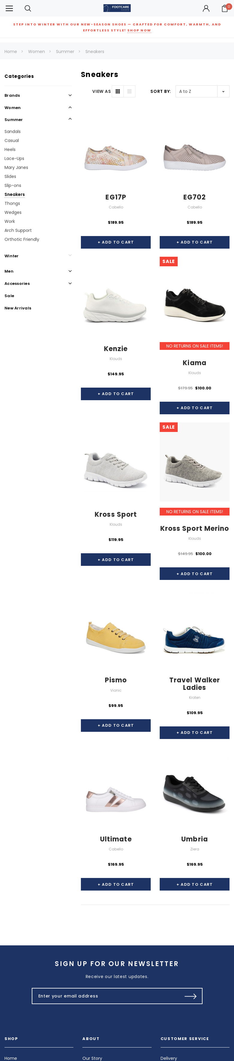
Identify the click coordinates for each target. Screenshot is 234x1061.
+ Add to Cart (116, 242)
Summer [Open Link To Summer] (13, 120)
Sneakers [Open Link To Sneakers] (14, 194)
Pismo (116, 680)
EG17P (115, 197)
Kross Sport (116, 514)
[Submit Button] (190, 996)
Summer (65, 52)
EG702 (194, 197)
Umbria (194, 839)
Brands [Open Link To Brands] (12, 95)
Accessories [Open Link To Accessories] (17, 283)
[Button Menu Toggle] (9, 8)
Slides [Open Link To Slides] (10, 176)
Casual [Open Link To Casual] (11, 140)
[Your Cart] (225, 8)
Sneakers (94, 52)
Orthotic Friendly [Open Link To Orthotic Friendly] (21, 239)
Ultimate (116, 839)
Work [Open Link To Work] (9, 221)
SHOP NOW (139, 30)
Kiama (194, 363)
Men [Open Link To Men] (8, 271)
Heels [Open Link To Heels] (10, 149)
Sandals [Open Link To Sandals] (12, 131)
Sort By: (160, 91)
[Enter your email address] (104, 996)
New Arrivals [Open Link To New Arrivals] (17, 308)
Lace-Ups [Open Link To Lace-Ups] (14, 158)
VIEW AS (101, 91)
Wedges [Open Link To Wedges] (13, 212)
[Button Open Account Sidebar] (206, 8)
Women (36, 52)
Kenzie (116, 348)
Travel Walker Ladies (194, 683)
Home (10, 52)
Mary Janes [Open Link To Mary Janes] (16, 167)
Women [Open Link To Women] (12, 108)
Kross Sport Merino (194, 528)
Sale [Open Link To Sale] (9, 296)
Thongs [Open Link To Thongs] (12, 203)
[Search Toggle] (28, 8)
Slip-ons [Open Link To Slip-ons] (12, 185)
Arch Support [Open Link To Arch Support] (18, 230)
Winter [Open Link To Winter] (11, 256)
